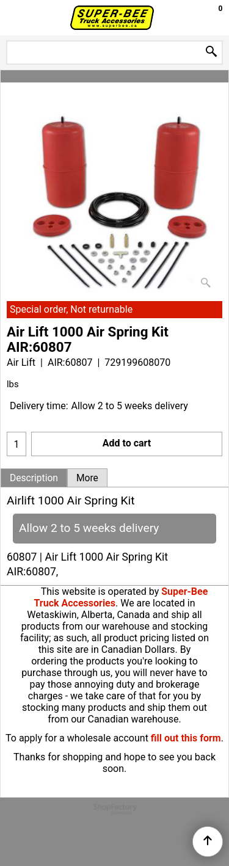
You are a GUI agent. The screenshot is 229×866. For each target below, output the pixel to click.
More (87, 478)
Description (34, 478)
